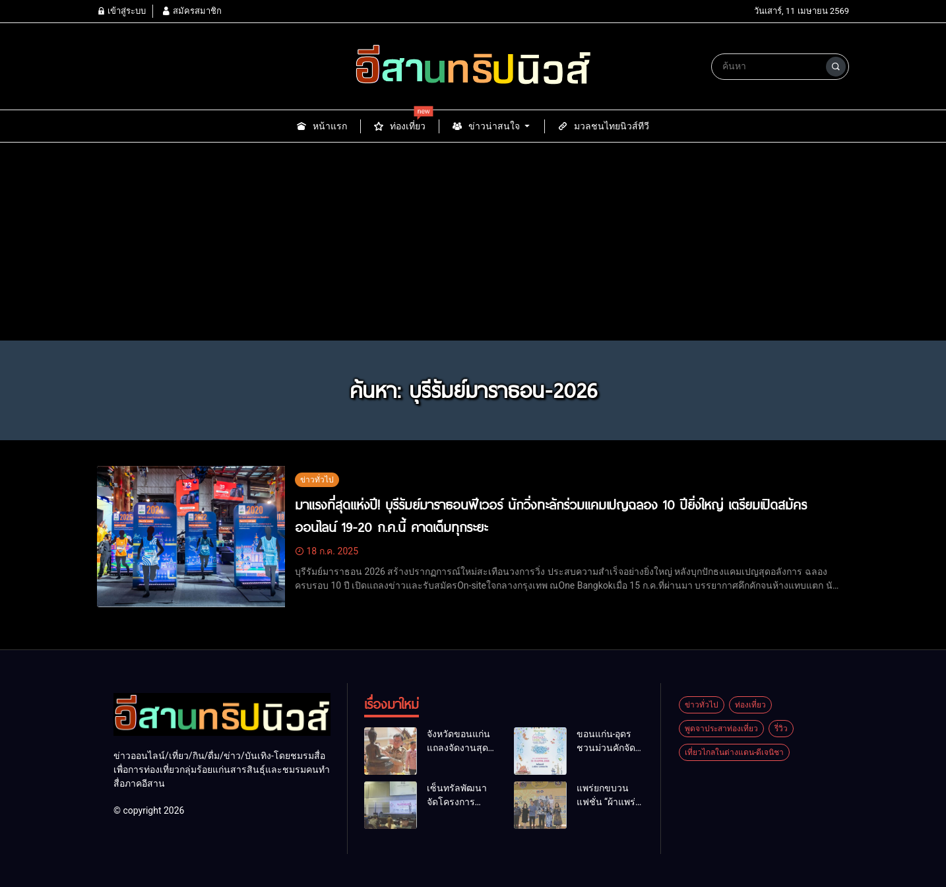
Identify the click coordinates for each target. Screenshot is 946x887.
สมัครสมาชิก (191, 11)
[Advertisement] (473, 241)
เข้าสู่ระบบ (121, 11)
